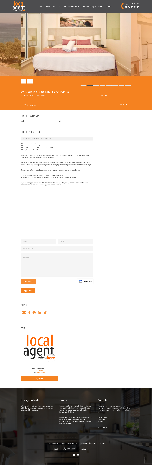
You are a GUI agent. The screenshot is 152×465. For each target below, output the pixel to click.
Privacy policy (84, 443)
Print (102, 95)
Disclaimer (93, 443)
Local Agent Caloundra (69, 443)
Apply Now (28, 291)
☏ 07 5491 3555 (103, 427)
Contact (108, 7)
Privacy (86, 281)
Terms (90, 281)
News (100, 7)
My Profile (39, 379)
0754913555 (40, 370)
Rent (64, 7)
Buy (54, 7)
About (48, 7)
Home (41, 7)
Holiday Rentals (73, 7)
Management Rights (89, 7)
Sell (59, 7)
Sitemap (102, 443)
